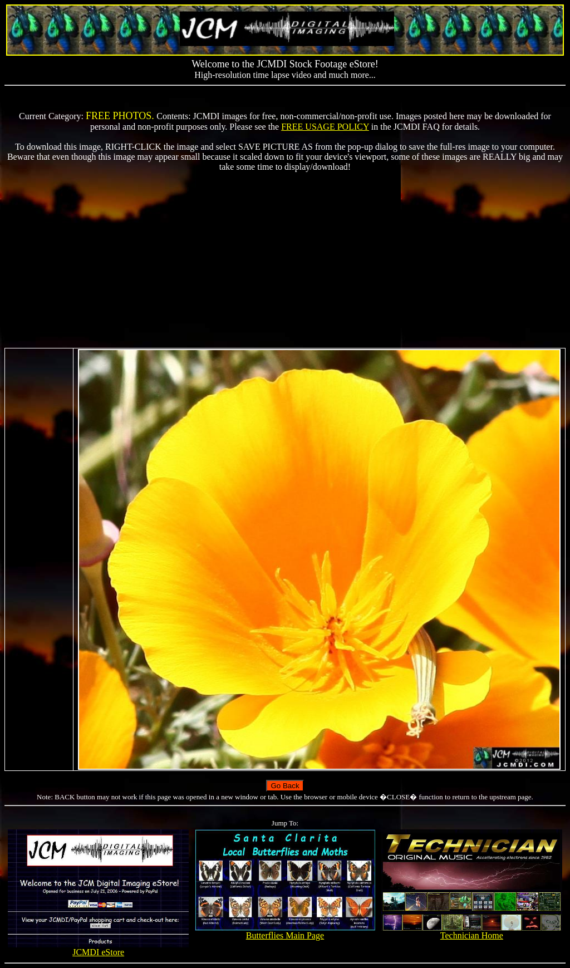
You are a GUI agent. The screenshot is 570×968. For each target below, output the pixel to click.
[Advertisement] (285, 260)
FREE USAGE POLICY (325, 126)
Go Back (285, 786)
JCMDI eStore (98, 948)
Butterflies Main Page (285, 931)
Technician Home (471, 931)
